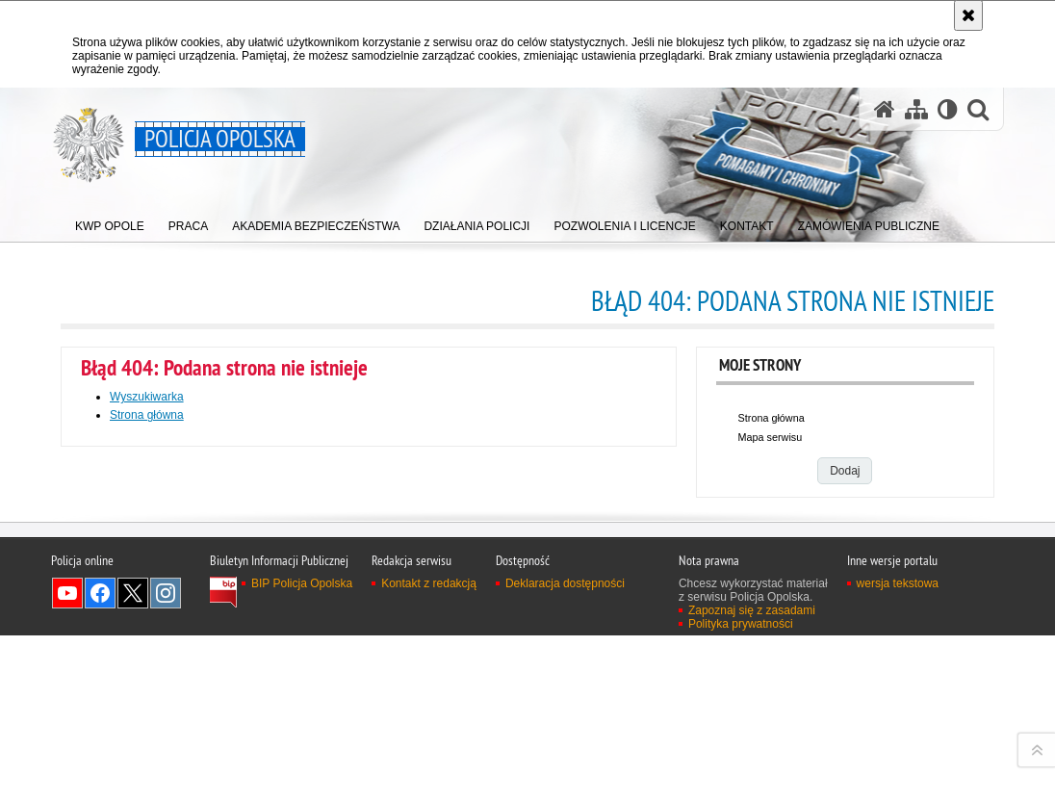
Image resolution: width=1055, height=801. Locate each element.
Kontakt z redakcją (428, 786)
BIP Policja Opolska (301, 786)
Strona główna (147, 415)
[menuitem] (109, 222)
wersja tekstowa (898, 786)
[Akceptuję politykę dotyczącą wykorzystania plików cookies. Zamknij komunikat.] (968, 15)
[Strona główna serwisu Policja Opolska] (884, 109)
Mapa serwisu (770, 437)
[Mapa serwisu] (916, 109)
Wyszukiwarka (147, 396)
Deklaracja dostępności (565, 786)
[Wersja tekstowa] (948, 109)
